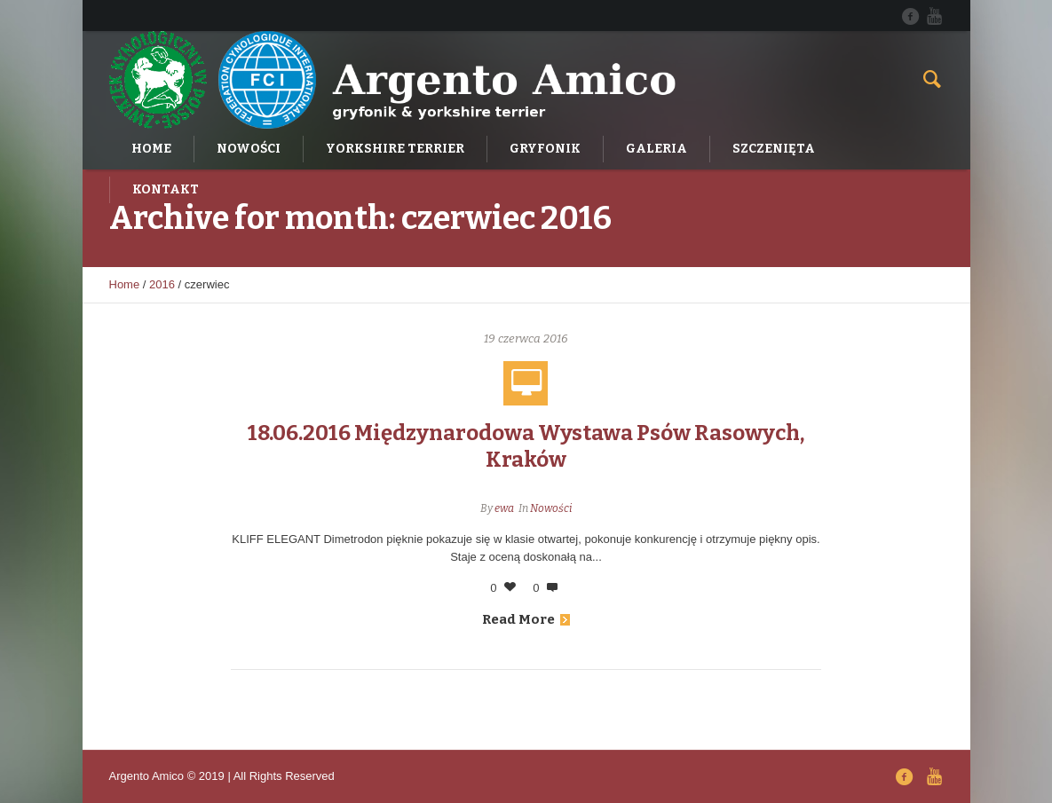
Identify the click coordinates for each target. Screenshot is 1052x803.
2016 (162, 284)
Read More (526, 619)
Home (124, 284)
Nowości (551, 508)
